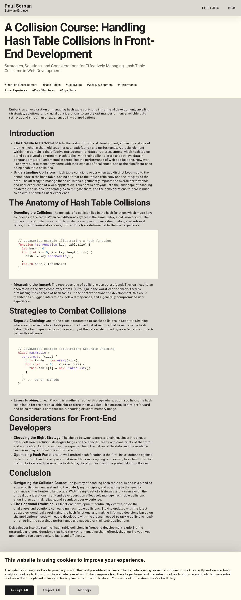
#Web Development (100, 85)
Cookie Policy (165, 578)
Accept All (19, 590)
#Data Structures (43, 90)
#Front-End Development (21, 85)
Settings (84, 590)
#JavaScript (74, 85)
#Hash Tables (51, 85)
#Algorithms (68, 90)
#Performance (127, 85)
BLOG (232, 8)
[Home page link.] (18, 8)
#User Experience (16, 90)
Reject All (51, 590)
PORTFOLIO (210, 8)
